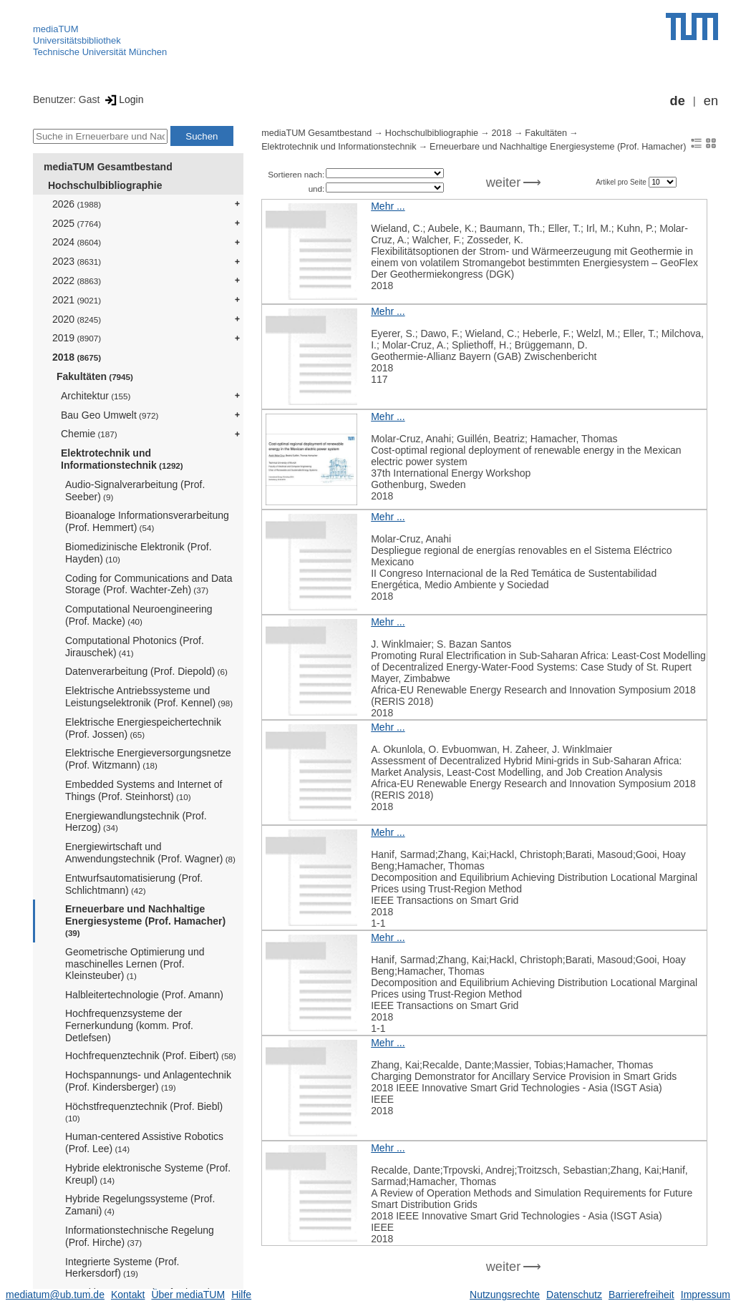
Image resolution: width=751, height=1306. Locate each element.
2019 (76, 337)
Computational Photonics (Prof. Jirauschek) (134, 646)
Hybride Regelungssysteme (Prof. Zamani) (140, 1205)
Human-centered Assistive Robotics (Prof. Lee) (144, 1142)
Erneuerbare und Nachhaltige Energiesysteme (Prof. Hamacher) (145, 920)
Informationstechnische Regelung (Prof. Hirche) (139, 1236)
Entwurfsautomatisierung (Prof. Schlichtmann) (134, 884)
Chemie (89, 433)
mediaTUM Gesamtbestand (108, 166)
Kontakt (128, 1294)
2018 (76, 357)
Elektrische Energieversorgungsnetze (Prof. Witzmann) (148, 759)
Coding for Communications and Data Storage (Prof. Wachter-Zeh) (148, 584)
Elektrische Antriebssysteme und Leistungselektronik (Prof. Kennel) (149, 696)
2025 (76, 223)
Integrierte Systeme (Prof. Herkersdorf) (122, 1268)
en (711, 101)
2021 (76, 300)
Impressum (705, 1294)
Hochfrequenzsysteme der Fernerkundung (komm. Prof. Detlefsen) (129, 1025)
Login (122, 99)
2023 (76, 261)
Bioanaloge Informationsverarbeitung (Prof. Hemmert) (147, 521)
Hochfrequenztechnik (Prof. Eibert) (150, 1055)
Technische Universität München (100, 52)
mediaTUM (56, 29)
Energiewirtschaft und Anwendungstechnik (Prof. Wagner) (150, 852)
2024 (76, 242)
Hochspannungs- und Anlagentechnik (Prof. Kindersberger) (148, 1081)
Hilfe (241, 1294)
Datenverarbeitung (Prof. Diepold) (146, 671)
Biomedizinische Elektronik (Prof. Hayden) (138, 553)
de (677, 101)
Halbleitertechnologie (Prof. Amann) (144, 994)
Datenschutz (574, 1294)
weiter (503, 182)
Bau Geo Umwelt (109, 415)
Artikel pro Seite (622, 182)
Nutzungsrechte (505, 1294)
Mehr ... (387, 206)
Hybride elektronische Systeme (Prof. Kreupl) (148, 1174)
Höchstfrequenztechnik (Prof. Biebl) (144, 1112)
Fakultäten (95, 376)
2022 (76, 280)
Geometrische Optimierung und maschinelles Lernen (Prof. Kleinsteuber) (135, 964)
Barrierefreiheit (641, 1294)
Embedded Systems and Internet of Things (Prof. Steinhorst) (143, 790)
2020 (76, 319)
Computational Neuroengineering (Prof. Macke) (138, 615)
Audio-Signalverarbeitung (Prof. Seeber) (135, 490)
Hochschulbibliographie (105, 185)
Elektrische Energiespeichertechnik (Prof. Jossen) (143, 728)
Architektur (95, 395)
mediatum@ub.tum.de (55, 1294)
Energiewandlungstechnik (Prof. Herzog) (136, 822)
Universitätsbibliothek (77, 40)
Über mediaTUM (188, 1294)
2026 (76, 204)
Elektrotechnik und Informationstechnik (122, 459)
